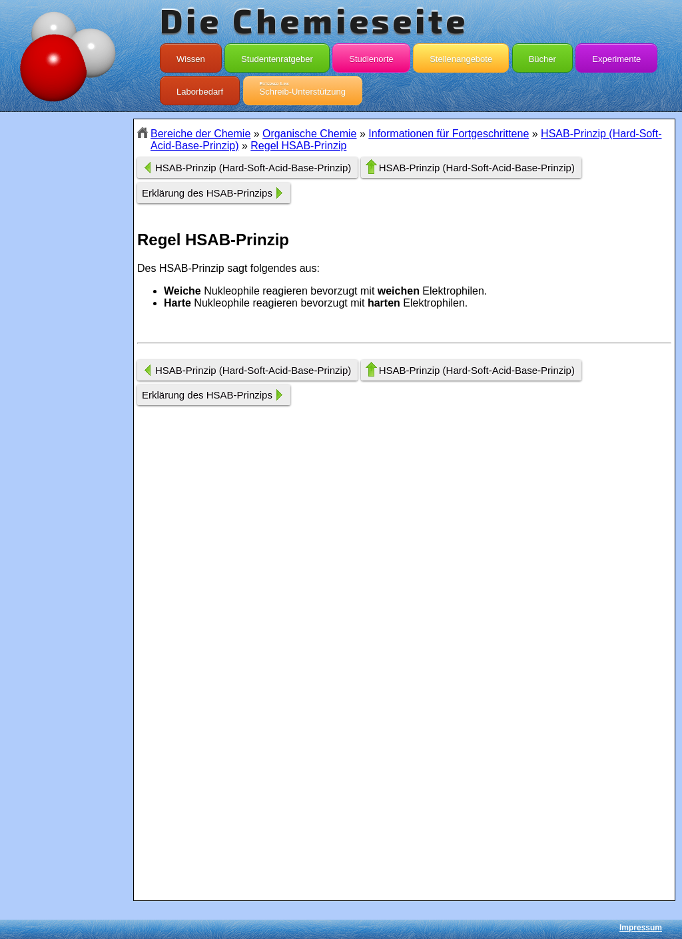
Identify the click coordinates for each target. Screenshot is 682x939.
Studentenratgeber (277, 56)
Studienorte (371, 56)
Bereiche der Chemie (200, 133)
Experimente (616, 56)
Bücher (542, 56)
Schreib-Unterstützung (303, 89)
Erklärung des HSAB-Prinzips (207, 193)
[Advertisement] (66, 355)
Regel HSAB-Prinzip (298, 145)
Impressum (640, 927)
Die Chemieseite (314, 20)
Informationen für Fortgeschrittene (448, 133)
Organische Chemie (309, 133)
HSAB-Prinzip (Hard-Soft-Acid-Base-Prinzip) (253, 167)
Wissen (190, 56)
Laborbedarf (199, 89)
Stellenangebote (461, 56)
